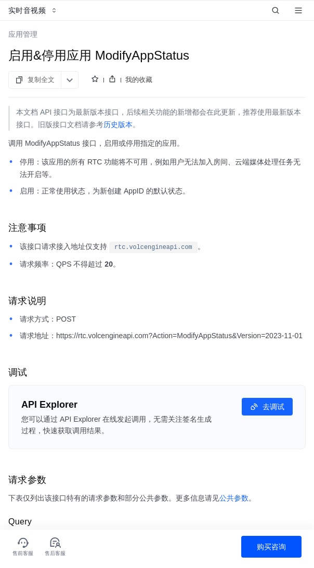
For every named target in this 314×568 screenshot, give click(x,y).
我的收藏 (138, 80)
